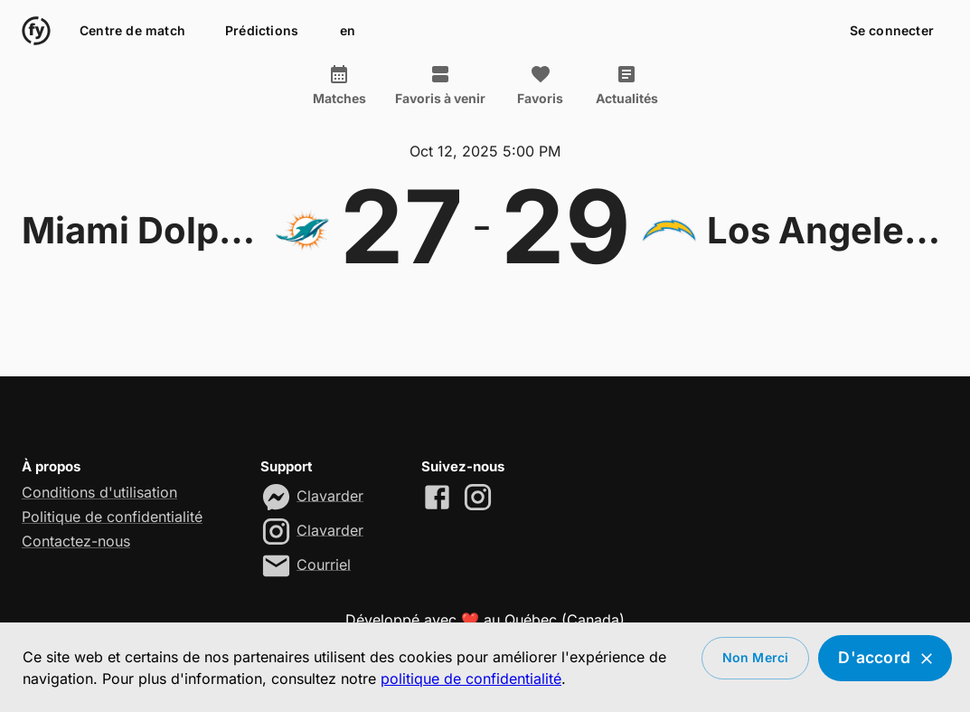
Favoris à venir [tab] (440, 85)
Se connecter (891, 31)
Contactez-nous (76, 541)
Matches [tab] (339, 85)
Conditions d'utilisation (99, 492)
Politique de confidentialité (112, 517)
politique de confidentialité (471, 678)
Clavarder (330, 495)
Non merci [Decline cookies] (755, 658)
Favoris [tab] (540, 85)
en (347, 31)
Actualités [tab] (627, 85)
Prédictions (261, 31)
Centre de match (132, 31)
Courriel (324, 564)
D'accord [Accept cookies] (885, 658)
